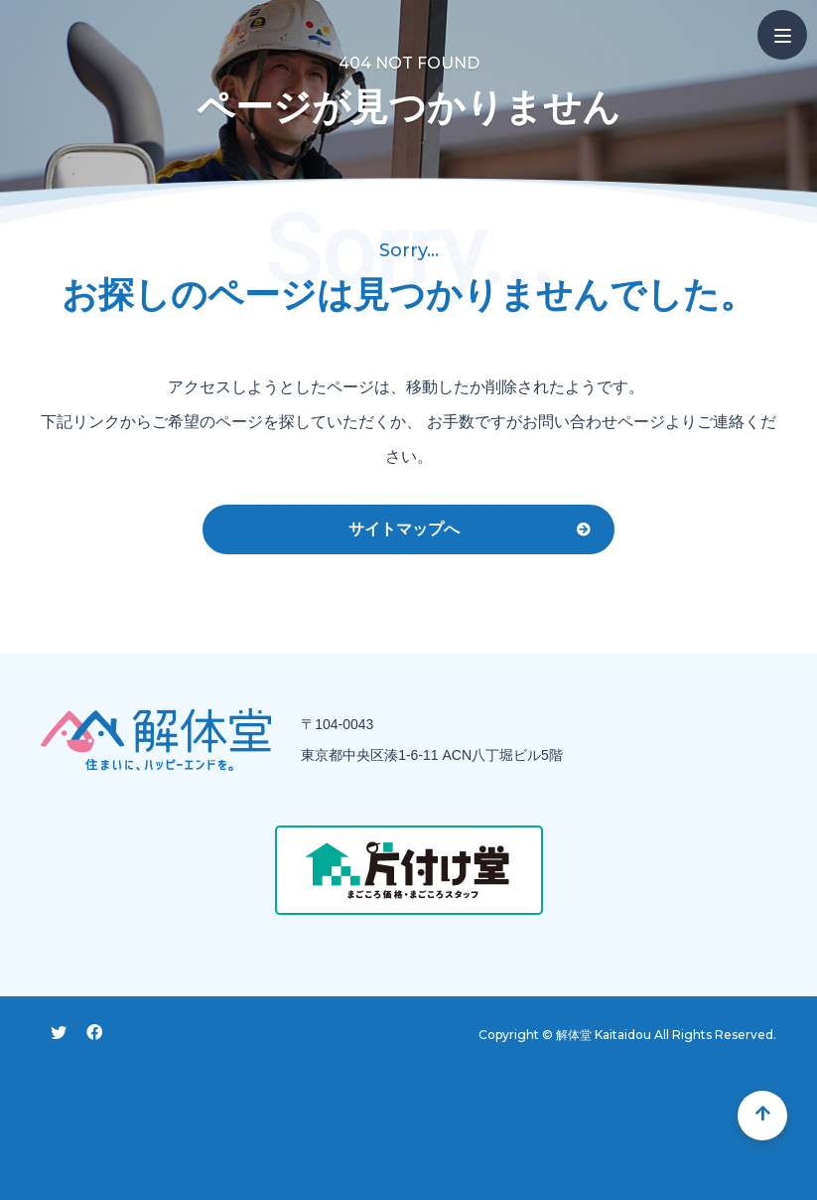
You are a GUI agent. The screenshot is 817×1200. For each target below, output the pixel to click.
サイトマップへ (404, 529)
